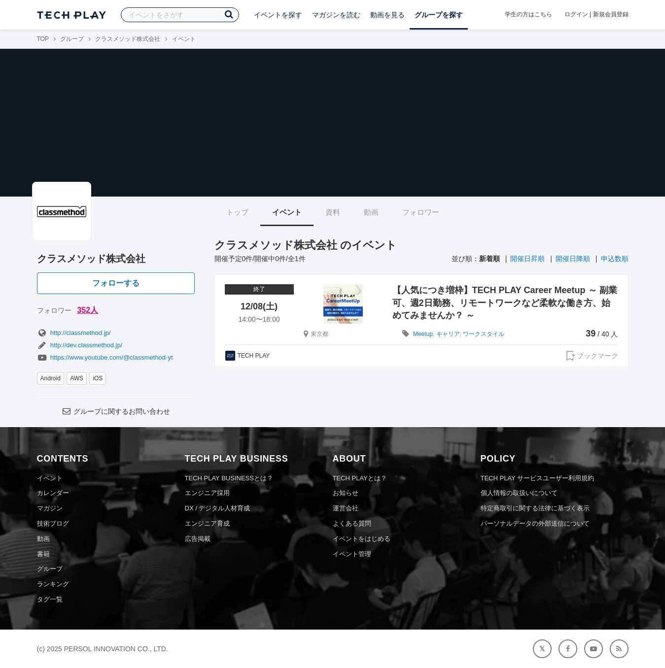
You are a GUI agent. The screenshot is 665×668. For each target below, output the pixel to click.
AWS (76, 378)
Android (50, 378)
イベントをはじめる (361, 538)
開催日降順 (573, 259)
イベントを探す (278, 15)
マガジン (50, 508)
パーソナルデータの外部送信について (535, 523)
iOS (98, 378)
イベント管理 (352, 554)
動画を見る (387, 15)
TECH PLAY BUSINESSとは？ (229, 478)
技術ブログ (53, 523)
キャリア (448, 334)
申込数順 (615, 259)
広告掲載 (197, 538)
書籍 (43, 554)
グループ (72, 38)
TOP (43, 38)
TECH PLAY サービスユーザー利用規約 (538, 478)
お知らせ (345, 493)
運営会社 (345, 508)
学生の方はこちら (528, 14)
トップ (237, 212)
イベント (287, 212)
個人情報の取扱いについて (519, 493)
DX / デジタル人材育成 (217, 508)
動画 (371, 212)
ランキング (53, 584)
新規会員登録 (611, 14)
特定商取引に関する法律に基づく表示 (535, 508)
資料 (332, 212)
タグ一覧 (50, 599)
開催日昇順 (527, 259)
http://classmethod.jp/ (74, 332)
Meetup (423, 334)
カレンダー (53, 493)
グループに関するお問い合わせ (115, 411)
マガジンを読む (336, 15)
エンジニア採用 (207, 493)
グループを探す (439, 15)
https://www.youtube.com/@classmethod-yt (105, 357)
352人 (87, 310)
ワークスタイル (483, 334)
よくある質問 (352, 523)
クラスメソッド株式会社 (127, 38)
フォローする (116, 283)
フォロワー (420, 212)
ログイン (576, 14)
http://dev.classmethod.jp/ (80, 345)
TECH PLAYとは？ (360, 478)
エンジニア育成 (207, 523)
